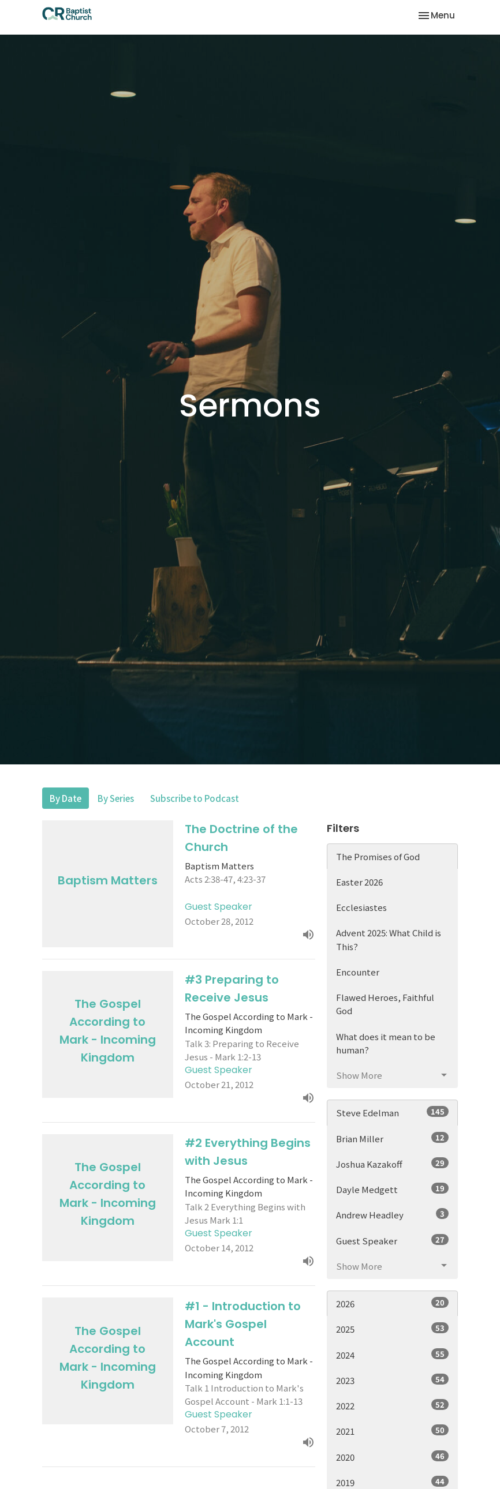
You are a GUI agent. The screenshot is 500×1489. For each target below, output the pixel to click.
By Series (116, 798)
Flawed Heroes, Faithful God (385, 1004)
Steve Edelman (392, 1112)
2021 (392, 1430)
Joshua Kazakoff (392, 1163)
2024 (392, 1354)
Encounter (357, 972)
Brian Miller (392, 1138)
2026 (392, 1303)
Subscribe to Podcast (194, 798)
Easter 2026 (359, 882)
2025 (392, 1328)
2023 (392, 1380)
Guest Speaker (392, 1240)
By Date (65, 798)
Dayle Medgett (392, 1189)
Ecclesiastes (361, 907)
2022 (392, 1405)
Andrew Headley (392, 1214)
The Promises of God (378, 856)
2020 (392, 1456)
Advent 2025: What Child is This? (388, 939)
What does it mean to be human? (385, 1043)
